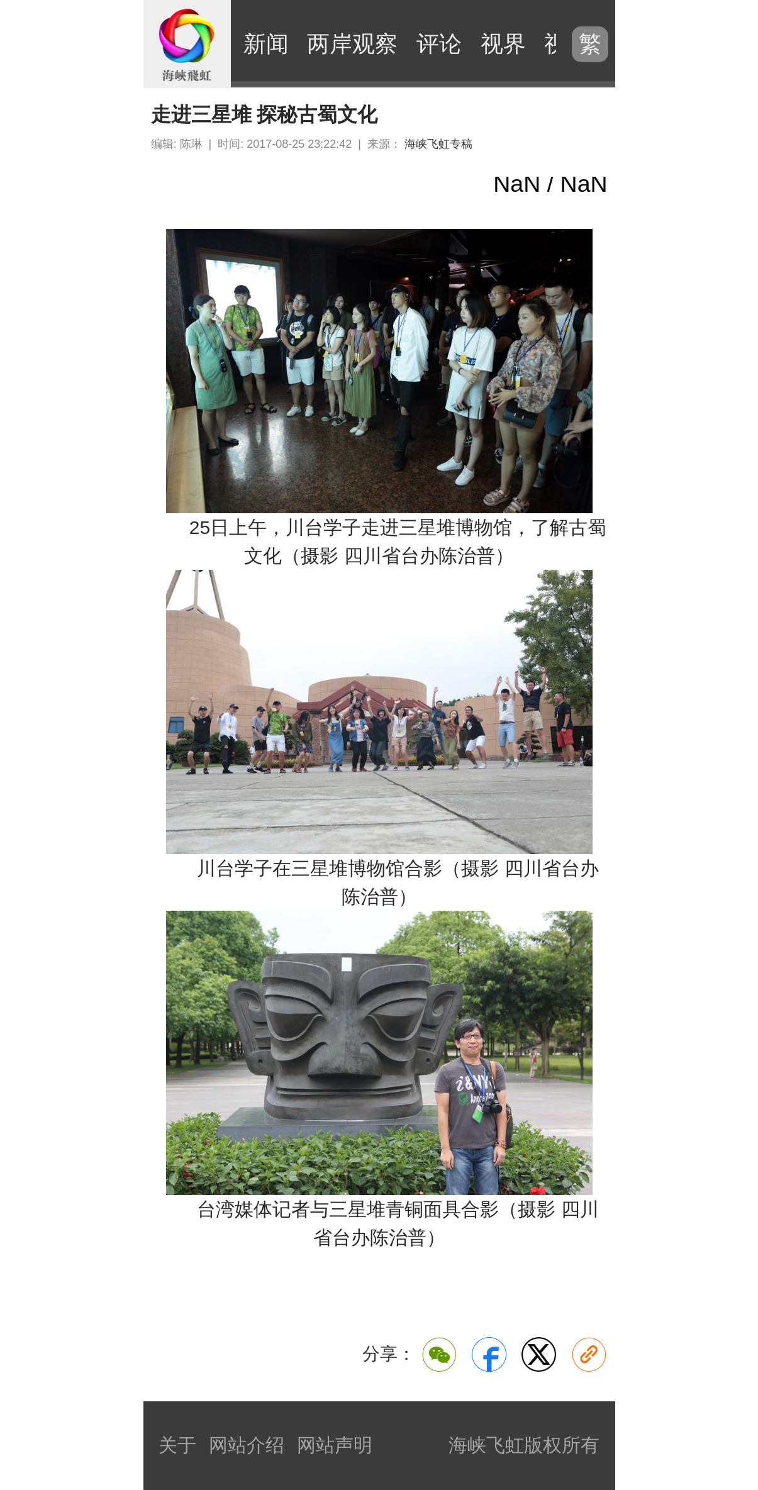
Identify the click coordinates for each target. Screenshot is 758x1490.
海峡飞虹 (187, 44)
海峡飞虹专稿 (438, 144)
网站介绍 (246, 1445)
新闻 (266, 44)
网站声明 (334, 1445)
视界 (503, 44)
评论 (439, 44)
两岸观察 (352, 44)
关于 (177, 1445)
